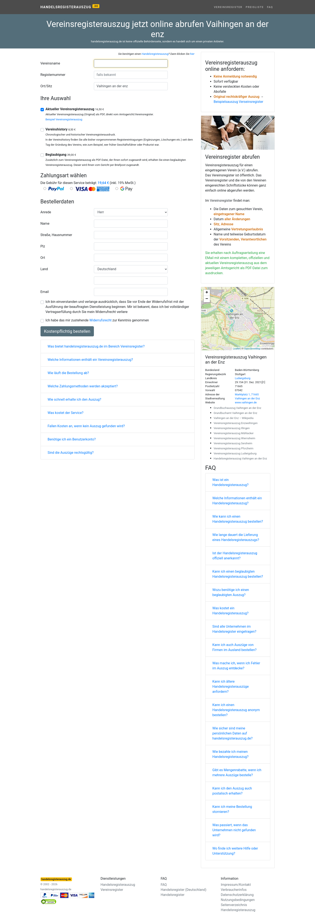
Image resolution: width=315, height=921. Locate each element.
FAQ (270, 7)
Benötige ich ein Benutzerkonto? (72, 439)
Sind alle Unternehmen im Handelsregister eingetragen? (234, 629)
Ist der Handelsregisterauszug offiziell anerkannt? (234, 555)
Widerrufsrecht (100, 320)
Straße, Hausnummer (56, 235)
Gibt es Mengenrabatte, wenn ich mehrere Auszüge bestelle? (236, 772)
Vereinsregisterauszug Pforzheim (233, 448)
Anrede (46, 212)
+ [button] (206, 293)
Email (45, 292)
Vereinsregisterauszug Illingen (232, 428)
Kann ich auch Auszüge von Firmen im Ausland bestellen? (234, 647)
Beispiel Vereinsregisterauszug (64, 119)
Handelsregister (173, 895)
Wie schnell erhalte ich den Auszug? (74, 399)
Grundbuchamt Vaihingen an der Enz (235, 413)
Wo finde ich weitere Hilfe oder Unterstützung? (235, 850)
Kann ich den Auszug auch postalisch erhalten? (232, 790)
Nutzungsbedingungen (238, 900)
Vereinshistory (61, 129)
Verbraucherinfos (234, 890)
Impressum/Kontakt (236, 885)
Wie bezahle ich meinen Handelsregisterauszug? (230, 754)
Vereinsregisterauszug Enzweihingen (236, 423)
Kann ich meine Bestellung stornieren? (232, 809)
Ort (43, 258)
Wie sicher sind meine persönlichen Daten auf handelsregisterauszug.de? (232, 733)
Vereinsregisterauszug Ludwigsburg (235, 453)
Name (45, 224)
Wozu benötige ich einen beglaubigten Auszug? (230, 592)
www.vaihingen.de (246, 402)
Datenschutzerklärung (237, 895)
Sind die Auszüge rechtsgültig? (71, 453)
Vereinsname (50, 63)
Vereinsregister (228, 7)
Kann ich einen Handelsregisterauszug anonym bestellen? (236, 710)
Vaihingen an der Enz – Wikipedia (234, 418)
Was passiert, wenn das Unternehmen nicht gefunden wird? (234, 830)
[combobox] (131, 63)
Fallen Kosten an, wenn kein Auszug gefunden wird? (86, 426)
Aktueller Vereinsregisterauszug (75, 109)
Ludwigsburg (242, 378)
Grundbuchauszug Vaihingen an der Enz (237, 407)
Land (44, 269)
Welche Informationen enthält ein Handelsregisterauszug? (237, 500)
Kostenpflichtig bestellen (67, 331)
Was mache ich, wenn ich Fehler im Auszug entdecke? (236, 665)
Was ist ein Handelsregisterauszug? (230, 482)
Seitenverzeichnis (234, 905)
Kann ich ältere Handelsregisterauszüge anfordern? (230, 686)
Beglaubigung (61, 155)
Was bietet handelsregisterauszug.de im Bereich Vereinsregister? (96, 346)
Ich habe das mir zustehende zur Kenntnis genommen (97, 320)
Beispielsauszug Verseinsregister (238, 102)
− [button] (206, 299)
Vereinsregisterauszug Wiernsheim (234, 438)
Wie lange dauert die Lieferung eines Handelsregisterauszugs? (235, 537)
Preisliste (255, 7)
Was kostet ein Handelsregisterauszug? (230, 610)
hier (192, 53)
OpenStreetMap (252, 348)
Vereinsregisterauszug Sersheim (233, 443)
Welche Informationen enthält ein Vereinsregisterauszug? (90, 360)
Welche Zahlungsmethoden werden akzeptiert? (83, 386)
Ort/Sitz (46, 86)
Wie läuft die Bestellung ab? (68, 373)
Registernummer (53, 75)
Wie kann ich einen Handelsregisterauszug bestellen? (237, 519)
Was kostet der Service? (66, 413)
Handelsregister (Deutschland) (184, 890)
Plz (43, 246)
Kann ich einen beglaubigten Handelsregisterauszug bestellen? (237, 574)
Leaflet (236, 348)
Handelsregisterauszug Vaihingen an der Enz (240, 458)
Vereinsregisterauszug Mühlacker (234, 433)
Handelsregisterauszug (70, 6)
